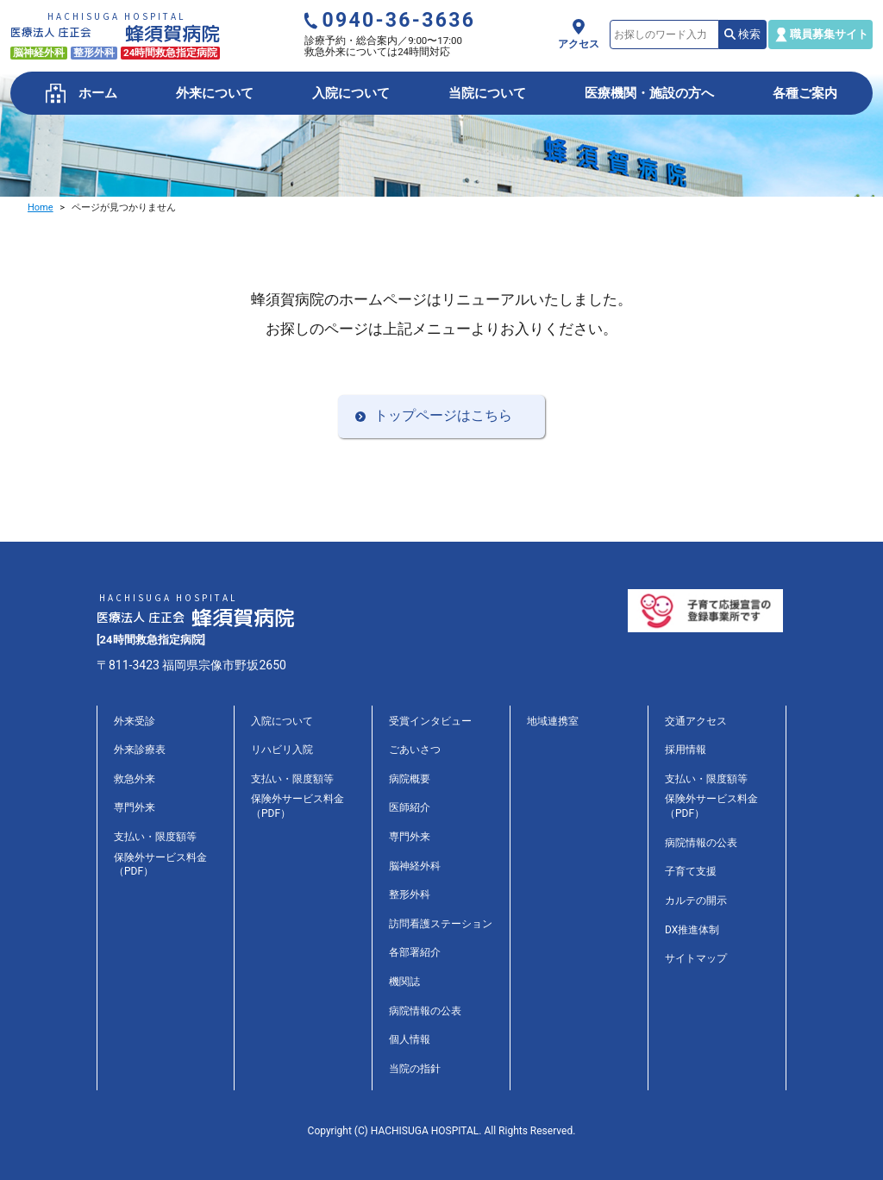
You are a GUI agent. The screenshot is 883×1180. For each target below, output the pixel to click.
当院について (487, 93)
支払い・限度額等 (155, 837)
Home (40, 207)
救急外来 (134, 779)
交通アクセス (696, 721)
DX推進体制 (692, 930)
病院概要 (409, 779)
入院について (351, 93)
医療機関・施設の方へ (649, 93)
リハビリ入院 (282, 750)
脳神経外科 (415, 866)
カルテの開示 (696, 900)
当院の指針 (415, 1069)
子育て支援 (691, 871)
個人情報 (409, 1039)
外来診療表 (140, 750)
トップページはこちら (443, 415)
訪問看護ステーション (440, 924)
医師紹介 (409, 807)
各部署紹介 (415, 952)
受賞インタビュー (430, 721)
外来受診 (134, 721)
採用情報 (685, 750)
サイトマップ (696, 958)
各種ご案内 (805, 93)
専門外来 (134, 807)
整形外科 (409, 894)
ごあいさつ (415, 750)
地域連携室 (553, 721)
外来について (215, 93)
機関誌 (404, 982)
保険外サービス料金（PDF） (160, 864)
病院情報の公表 (425, 1011)
